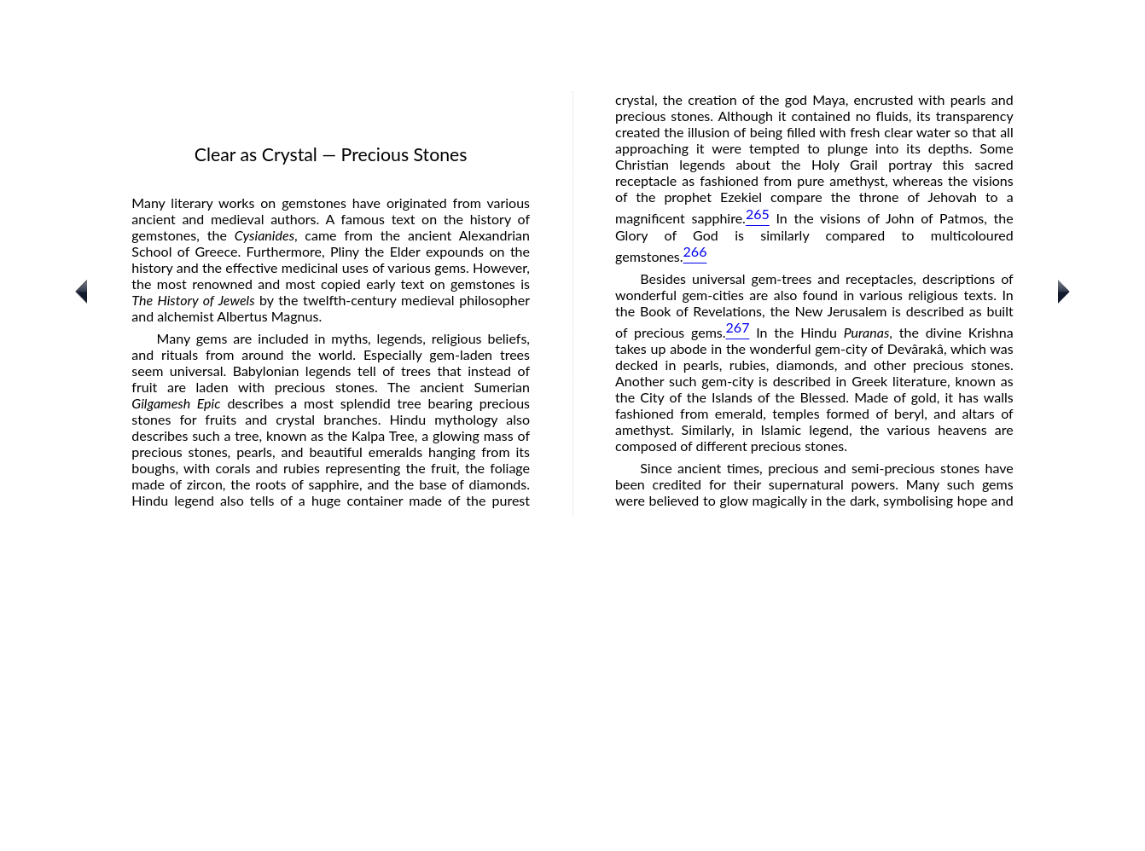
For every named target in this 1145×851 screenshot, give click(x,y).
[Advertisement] (572, 729)
